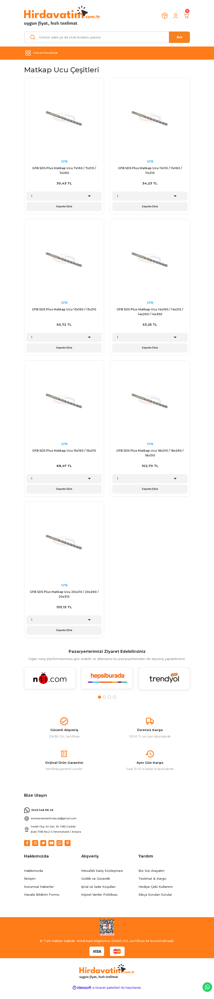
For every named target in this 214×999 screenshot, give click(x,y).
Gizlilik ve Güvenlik (95, 886)
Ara (179, 37)
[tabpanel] (49, 685)
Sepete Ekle (64, 206)
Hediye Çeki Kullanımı (155, 894)
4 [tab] (114, 700)
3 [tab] (109, 700)
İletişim (30, 886)
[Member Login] (175, 15)
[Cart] (186, 15)
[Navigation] (107, 53)
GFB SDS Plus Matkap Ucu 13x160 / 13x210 (64, 310)
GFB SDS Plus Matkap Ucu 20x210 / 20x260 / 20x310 (64, 597)
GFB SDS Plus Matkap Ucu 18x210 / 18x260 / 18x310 (150, 455)
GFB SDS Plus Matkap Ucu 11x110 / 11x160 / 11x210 (150, 170)
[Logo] (62, 16)
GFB (64, 161)
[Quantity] (64, 196)
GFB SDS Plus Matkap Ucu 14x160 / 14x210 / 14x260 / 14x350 (150, 313)
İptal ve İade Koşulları (98, 894)
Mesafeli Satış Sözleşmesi (102, 878)
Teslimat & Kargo (152, 886)
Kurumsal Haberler (39, 894)
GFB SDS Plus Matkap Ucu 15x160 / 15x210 (64, 452)
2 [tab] (104, 700)
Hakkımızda (33, 878)
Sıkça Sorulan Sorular (155, 902)
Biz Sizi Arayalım (151, 878)
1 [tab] (99, 700)
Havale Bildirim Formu (41, 902)
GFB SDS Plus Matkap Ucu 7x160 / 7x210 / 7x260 (64, 170)
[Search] (107, 37)
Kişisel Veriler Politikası (99, 902)
